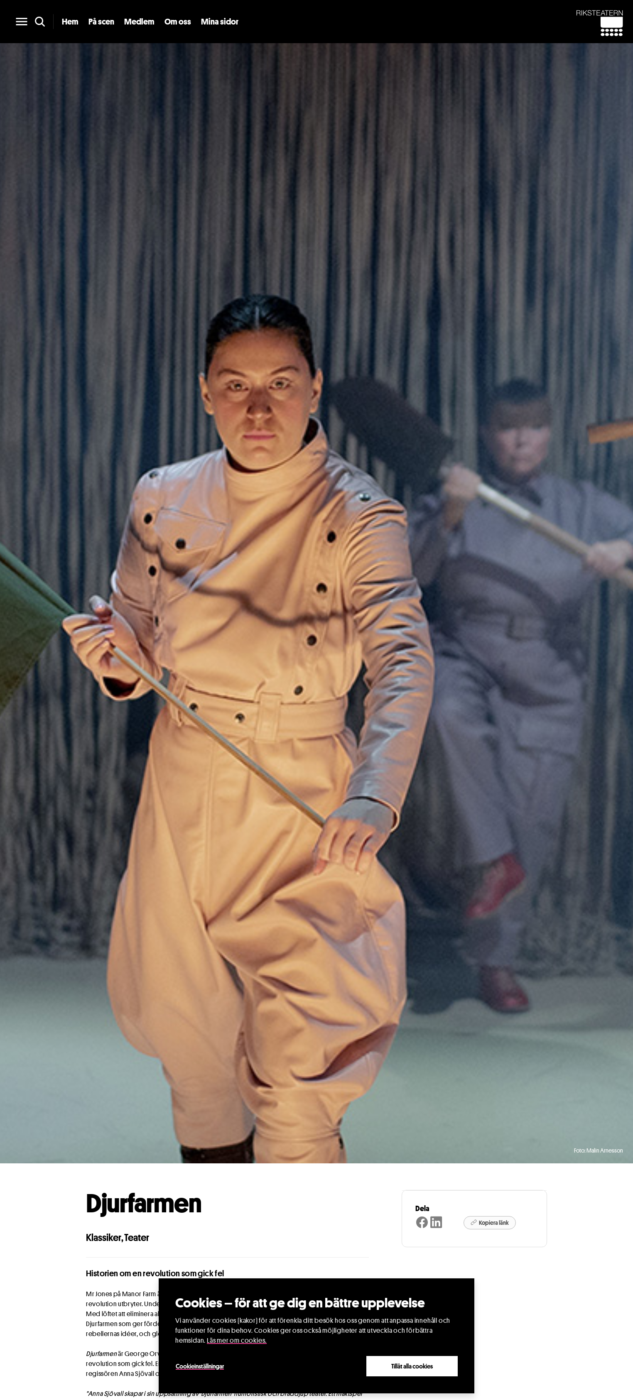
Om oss (177, 21)
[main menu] (21, 21)
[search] (40, 21)
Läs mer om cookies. (237, 1340)
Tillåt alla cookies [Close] (412, 1366)
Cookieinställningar (200, 1366)
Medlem (139, 21)
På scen (101, 21)
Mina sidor (219, 21)
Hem (70, 21)
